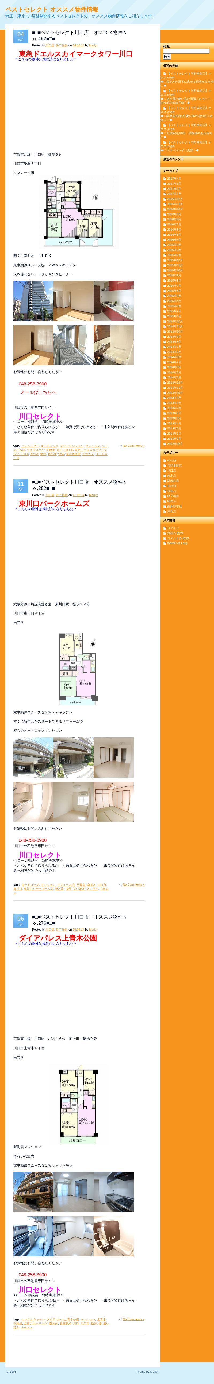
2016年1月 (174, 255)
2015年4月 (174, 301)
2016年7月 (174, 224)
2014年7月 (174, 346)
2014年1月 (174, 377)
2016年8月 (174, 219)
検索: (166, 46)
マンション (92, 445)
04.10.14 (79, 45)
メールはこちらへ (38, 392)
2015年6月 (174, 290)
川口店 (49, 45)
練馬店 (171, 501)
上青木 (101, 1319)
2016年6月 (174, 229)
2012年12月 (175, 443)
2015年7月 (174, 285)
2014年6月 (174, 352)
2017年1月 (174, 193)
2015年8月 (174, 280)
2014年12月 (175, 321)
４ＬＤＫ (102, 454)
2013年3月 (174, 428)
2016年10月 (175, 209)
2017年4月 (174, 178)
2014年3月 (174, 367)
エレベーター (30, 445)
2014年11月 (175, 326)
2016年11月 (175, 204)
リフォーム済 (66, 884)
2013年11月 (175, 387)
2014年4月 (174, 362)
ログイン (173, 528)
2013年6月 (174, 413)
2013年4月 (174, 423)
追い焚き (79, 888)
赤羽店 (171, 511)
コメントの (178, 538)
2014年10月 (175, 331)
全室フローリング (35, 1323)
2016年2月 (174, 250)
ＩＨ (16, 458)
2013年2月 (174, 433)
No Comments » (133, 445)
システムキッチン (33, 1319)
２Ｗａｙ (88, 454)
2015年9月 (174, 275)
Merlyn (93, 45)
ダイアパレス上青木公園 (63, 1319)
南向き (91, 884)
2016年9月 (174, 214)
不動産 (50, 449)
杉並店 (171, 491)
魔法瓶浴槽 (73, 454)
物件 (43, 454)
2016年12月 (175, 199)
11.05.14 (79, 495)
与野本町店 (174, 465)
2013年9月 (174, 397)
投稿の (175, 533)
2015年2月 (174, 311)
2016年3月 (174, 244)
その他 (171, 460)
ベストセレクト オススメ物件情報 (51, 9)
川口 (60, 449)
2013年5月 (174, 418)
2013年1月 (174, 438)
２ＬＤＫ (92, 888)
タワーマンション (71, 445)
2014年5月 (174, 357)
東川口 (17, 888)
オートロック (49, 445)
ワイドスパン (35, 449)
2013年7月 (174, 408)
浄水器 (34, 454)
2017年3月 (174, 183)
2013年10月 (175, 392)
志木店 (171, 475)
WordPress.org (177, 543)
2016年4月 (174, 239)
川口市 (68, 449)
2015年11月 (175, 265)
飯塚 (61, 454)
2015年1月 (174, 316)
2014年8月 (174, 341)
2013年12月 (175, 382)
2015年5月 (174, 295)
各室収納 (65, 1323)
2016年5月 (174, 234)
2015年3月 (174, 306)
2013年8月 (174, 403)
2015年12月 (175, 260)
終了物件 (62, 45)
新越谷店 (173, 480)
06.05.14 (79, 929)
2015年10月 (175, 270)
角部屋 (52, 454)
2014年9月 (174, 336)
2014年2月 (174, 372)
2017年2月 (174, 188)
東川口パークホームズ (38, 888)
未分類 (171, 485)
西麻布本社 (174, 506)
